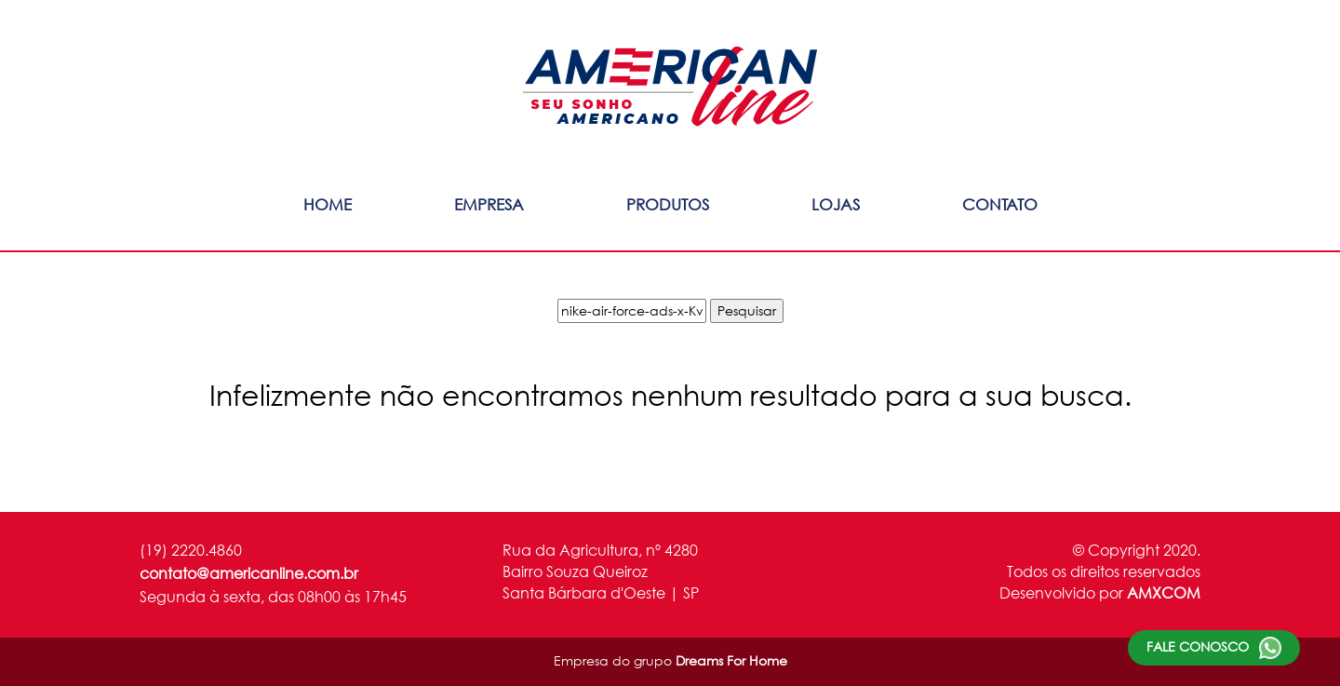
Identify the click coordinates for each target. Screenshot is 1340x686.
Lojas (835, 204)
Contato (1000, 204)
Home (327, 204)
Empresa (489, 204)
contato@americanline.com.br (249, 573)
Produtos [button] (667, 204)
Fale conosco (1213, 648)
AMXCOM (1163, 592)
